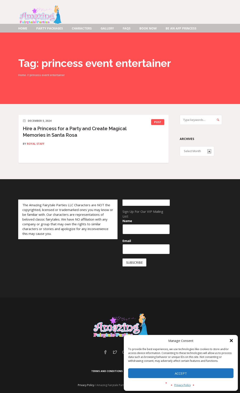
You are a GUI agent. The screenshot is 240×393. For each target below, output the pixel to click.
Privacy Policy (182, 385)
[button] (231, 340)
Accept (181, 373)
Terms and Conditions (107, 371)
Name (127, 221)
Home (22, 75)
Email (126, 241)
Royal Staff (35, 144)
